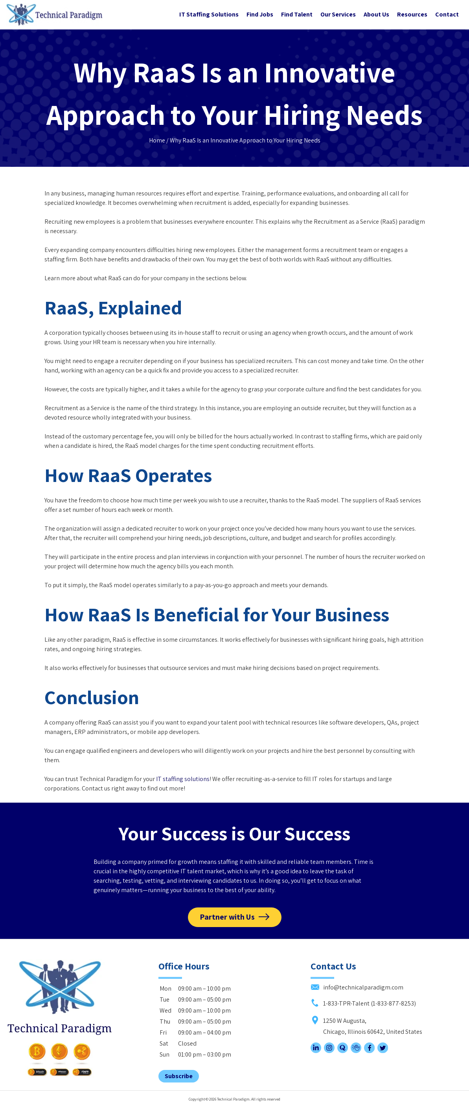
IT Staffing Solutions (209, 14)
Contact (447, 14)
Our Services (338, 14)
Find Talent (297, 14)
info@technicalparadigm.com (357, 987)
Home (157, 140)
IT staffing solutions (183, 779)
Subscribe (179, 1076)
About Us (376, 14)
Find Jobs (259, 14)
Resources (412, 14)
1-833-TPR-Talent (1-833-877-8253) (363, 1003)
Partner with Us (227, 917)
